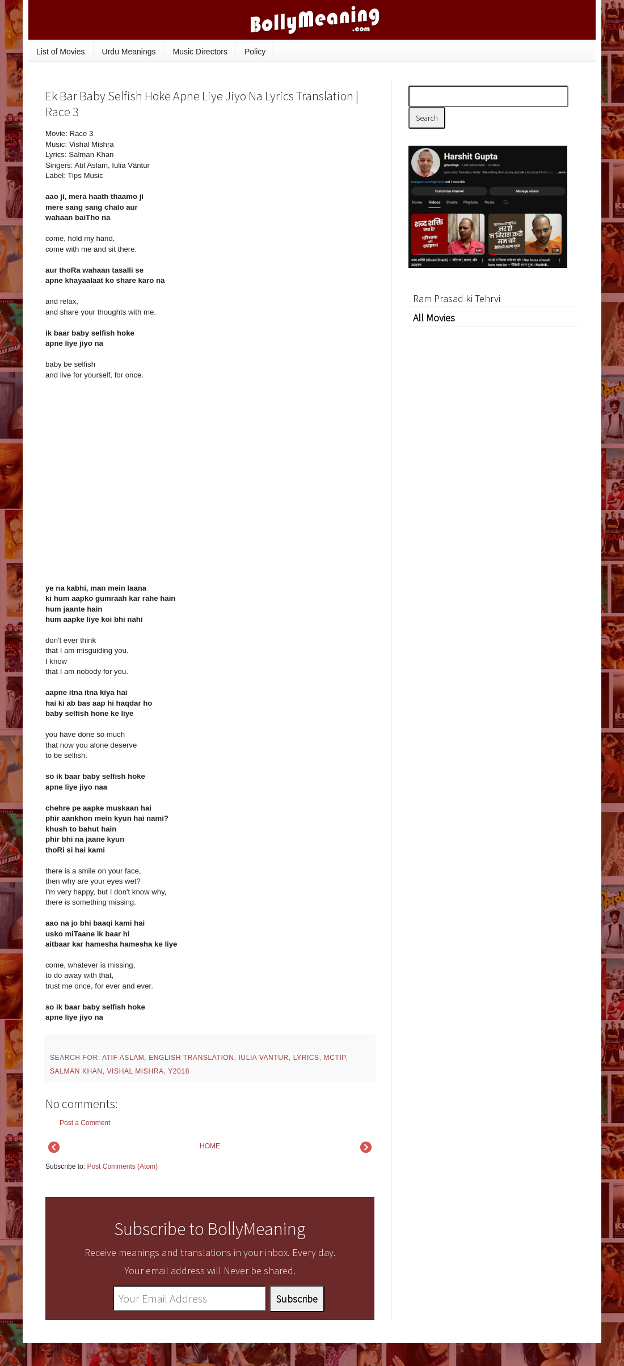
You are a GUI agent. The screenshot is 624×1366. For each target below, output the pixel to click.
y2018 (178, 1071)
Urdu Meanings (129, 51)
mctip (335, 1058)
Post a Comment (85, 1123)
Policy (254, 51)
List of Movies (60, 51)
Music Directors (200, 51)
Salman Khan (76, 1071)
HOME (210, 1146)
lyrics (306, 1058)
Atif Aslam (123, 1058)
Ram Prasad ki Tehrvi (456, 298)
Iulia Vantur (263, 1058)
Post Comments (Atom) (122, 1166)
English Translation (191, 1058)
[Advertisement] (493, 496)
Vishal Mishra (135, 1071)
